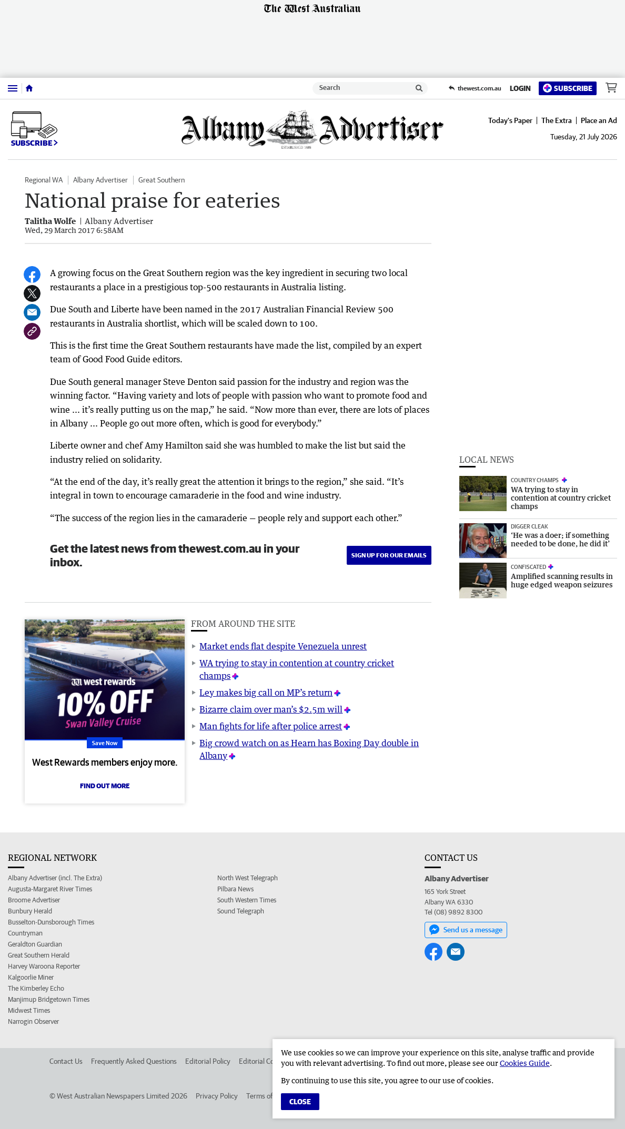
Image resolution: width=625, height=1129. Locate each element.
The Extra (556, 120)
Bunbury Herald (30, 911)
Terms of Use (266, 1096)
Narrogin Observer (33, 1021)
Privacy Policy (217, 1096)
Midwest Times (29, 1010)
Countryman (25, 933)
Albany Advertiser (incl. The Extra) (55, 878)
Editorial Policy (207, 1061)
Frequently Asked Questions (134, 1061)
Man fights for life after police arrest (270, 726)
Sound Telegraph (240, 911)
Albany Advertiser (100, 180)
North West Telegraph (247, 878)
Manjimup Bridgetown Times (48, 999)
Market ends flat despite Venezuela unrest (283, 646)
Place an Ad (599, 120)
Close (300, 1101)
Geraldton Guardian (35, 944)
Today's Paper (510, 120)
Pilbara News (235, 889)
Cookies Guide (525, 1063)
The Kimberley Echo (36, 988)
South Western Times (246, 900)
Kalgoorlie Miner (31, 977)
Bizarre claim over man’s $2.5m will (270, 709)
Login (520, 88)
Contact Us (66, 1061)
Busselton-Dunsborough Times (51, 922)
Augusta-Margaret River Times (50, 889)
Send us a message (465, 929)
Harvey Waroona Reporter (44, 966)
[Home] (29, 88)
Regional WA (44, 180)
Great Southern (161, 180)
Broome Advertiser (34, 900)
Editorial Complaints (269, 1061)
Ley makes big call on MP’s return (265, 692)
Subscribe (567, 88)
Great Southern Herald (38, 955)
